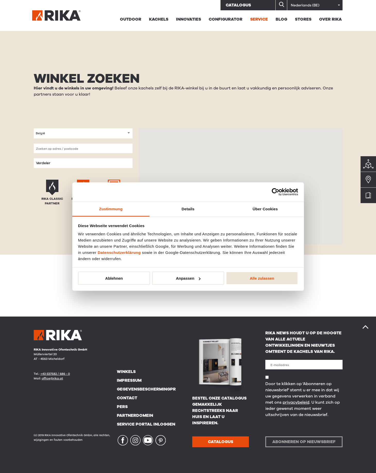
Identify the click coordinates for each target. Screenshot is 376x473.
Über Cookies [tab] (265, 208)
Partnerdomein (135, 415)
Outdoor (130, 19)
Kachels (158, 19)
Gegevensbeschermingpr (146, 389)
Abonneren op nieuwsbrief (304, 442)
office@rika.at (52, 378)
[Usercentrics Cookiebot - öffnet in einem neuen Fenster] (275, 192)
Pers (122, 407)
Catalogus (238, 5)
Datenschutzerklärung (119, 252)
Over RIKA (330, 19)
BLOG (281, 19)
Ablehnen (114, 278)
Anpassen (188, 278)
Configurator (225, 19)
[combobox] (83, 133)
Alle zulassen (262, 278)
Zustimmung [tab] (111, 208)
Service (259, 19)
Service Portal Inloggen (146, 424)
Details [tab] (188, 208)
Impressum (129, 380)
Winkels (126, 372)
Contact (127, 398)
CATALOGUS (220, 442)
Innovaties (188, 19)
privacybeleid (296, 402)
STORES (303, 19)
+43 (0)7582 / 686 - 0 (55, 374)
